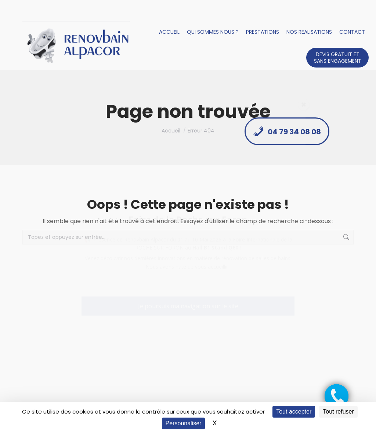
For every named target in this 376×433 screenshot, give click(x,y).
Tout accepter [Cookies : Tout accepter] (293, 411)
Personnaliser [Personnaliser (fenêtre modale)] (184, 423)
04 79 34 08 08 (287, 131)
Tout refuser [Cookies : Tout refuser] (338, 411)
